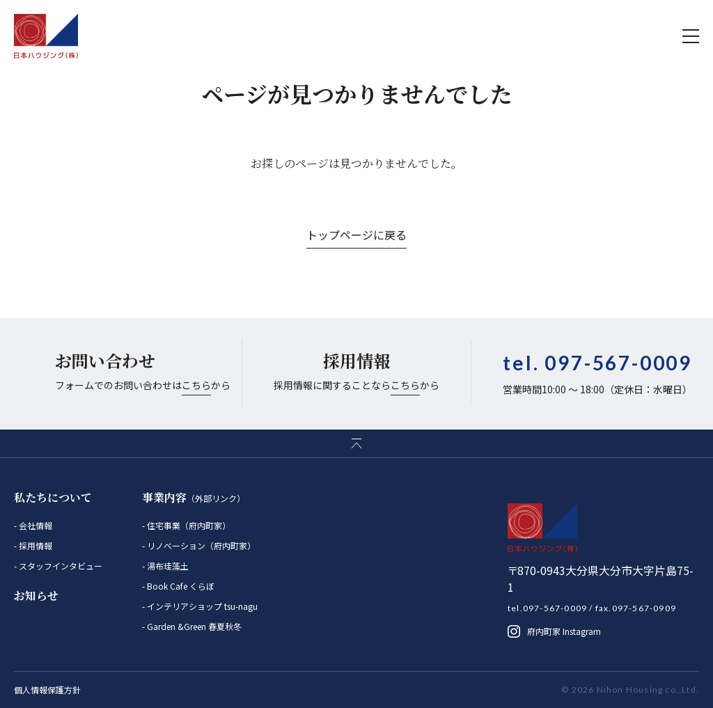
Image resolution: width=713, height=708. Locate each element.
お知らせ (36, 596)
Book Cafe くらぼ (179, 586)
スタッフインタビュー (59, 566)
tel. (597, 363)
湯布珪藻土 (167, 566)
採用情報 (34, 545)
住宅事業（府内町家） (187, 525)
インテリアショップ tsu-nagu (201, 606)
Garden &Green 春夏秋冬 (193, 626)
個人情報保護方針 (47, 689)
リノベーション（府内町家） (200, 545)
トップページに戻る (356, 234)
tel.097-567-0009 (547, 608)
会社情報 (34, 525)
